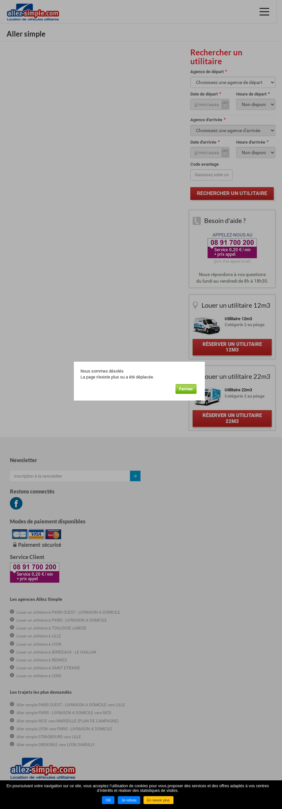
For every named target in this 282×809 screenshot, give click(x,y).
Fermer (188, 388)
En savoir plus (158, 800)
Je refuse (128, 800)
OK (108, 800)
